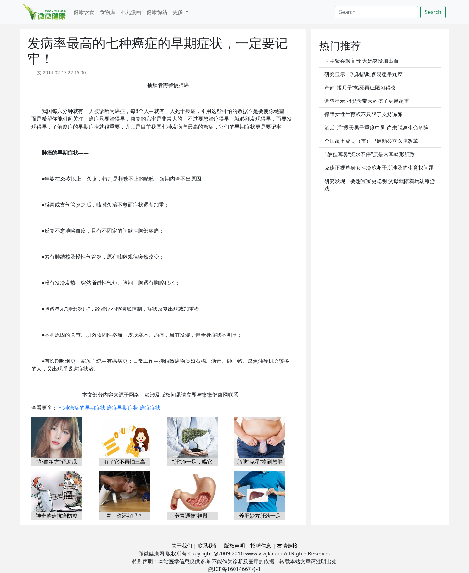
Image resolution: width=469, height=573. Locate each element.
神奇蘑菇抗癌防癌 (57, 515)
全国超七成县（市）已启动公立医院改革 (371, 140)
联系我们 (208, 545)
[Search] (376, 12)
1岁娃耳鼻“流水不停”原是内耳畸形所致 (369, 154)
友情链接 (287, 545)
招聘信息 (260, 545)
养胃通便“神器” (192, 515)
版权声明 (234, 545)
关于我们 (181, 545)
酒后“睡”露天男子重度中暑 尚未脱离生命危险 (376, 127)
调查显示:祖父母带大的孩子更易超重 (366, 100)
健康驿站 (157, 12)
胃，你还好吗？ (124, 515)
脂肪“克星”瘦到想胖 (260, 461)
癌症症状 (150, 407)
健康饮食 (84, 12)
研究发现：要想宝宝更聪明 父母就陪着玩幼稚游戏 (379, 184)
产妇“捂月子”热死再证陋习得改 (360, 87)
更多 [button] (178, 12)
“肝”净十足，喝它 (192, 461)
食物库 (107, 12)
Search (433, 12)
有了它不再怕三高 (124, 461)
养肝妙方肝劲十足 (260, 515)
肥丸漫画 (131, 12)
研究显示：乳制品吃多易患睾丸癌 (363, 74)
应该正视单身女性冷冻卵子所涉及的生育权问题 (379, 167)
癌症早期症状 (122, 407)
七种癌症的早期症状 (82, 407)
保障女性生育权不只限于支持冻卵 (363, 114)
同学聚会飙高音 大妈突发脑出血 (361, 60)
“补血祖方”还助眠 (56, 461)
